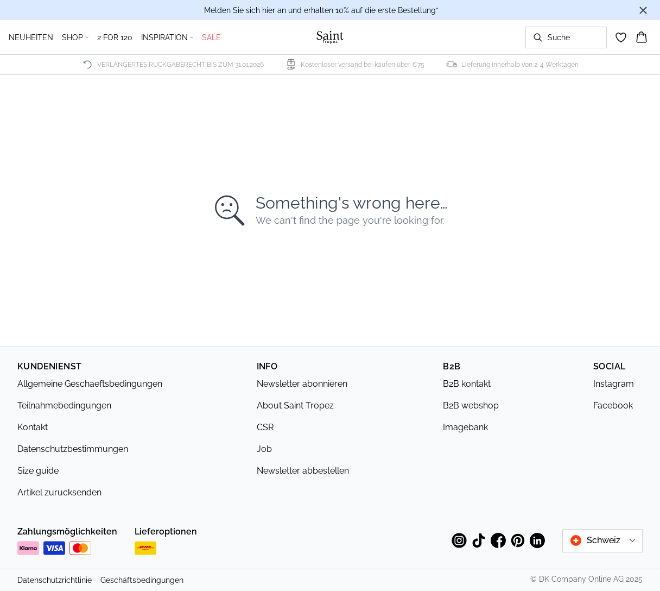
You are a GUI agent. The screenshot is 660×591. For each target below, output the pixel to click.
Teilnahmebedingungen (64, 405)
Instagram (613, 384)
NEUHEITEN (31, 37)
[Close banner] (643, 10)
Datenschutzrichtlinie (54, 580)
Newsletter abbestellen (303, 471)
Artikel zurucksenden (59, 492)
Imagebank (465, 427)
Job (264, 449)
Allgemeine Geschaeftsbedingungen (89, 384)
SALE (211, 37)
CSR (265, 427)
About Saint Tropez (295, 405)
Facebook (613, 405)
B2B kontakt (467, 384)
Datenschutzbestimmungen (72, 449)
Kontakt (32, 427)
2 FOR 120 (114, 37)
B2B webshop (471, 405)
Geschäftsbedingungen (141, 580)
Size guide (38, 471)
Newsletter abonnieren (302, 384)
